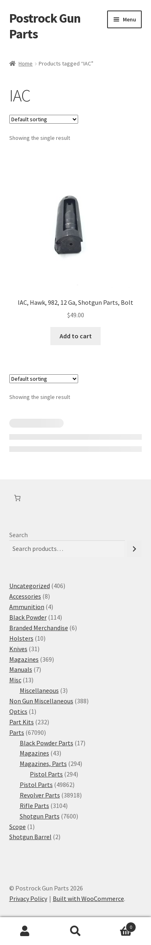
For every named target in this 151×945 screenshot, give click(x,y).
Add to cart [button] (76, 336)
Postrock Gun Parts (45, 26)
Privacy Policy (28, 898)
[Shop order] (43, 119)
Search (18, 535)
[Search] (134, 548)
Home (26, 63)
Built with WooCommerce (88, 898)
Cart (118, 925)
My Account (25, 931)
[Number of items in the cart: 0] (17, 498)
